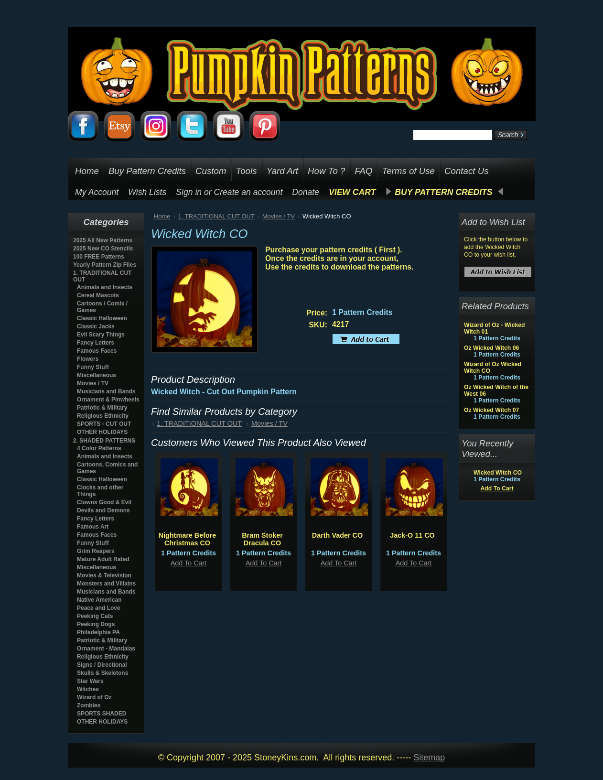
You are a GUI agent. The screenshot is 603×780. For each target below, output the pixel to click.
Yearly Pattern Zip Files (104, 264)
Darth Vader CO (337, 535)
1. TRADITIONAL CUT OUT (216, 216)
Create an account (248, 192)
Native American (99, 599)
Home (162, 216)
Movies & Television (104, 575)
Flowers (87, 359)
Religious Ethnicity (103, 415)
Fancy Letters (95, 342)
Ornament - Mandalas (106, 648)
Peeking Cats (95, 616)
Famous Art (92, 526)
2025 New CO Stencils (103, 248)
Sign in (189, 192)
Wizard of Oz (94, 697)
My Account (96, 192)
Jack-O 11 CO (412, 535)
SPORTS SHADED (101, 713)
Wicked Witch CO (498, 472)
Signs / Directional (102, 664)
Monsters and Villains (106, 583)
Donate (305, 192)
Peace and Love (98, 608)
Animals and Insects (104, 287)
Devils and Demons (103, 510)
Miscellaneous (96, 375)
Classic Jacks (96, 326)
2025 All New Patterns (102, 240)
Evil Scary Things (101, 334)
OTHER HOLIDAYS (102, 432)
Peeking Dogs (96, 624)
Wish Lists (147, 192)
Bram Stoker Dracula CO (262, 539)
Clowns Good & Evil (104, 502)
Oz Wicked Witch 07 (491, 410)
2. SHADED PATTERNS (104, 440)
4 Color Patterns (99, 448)
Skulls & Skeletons (102, 673)
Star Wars (90, 681)
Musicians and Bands (106, 391)
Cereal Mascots (98, 295)
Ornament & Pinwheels (108, 399)
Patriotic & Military (102, 407)
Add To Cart (189, 563)
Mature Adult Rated (103, 559)
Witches (88, 689)
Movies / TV (92, 383)
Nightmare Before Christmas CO (187, 539)
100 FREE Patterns (98, 256)
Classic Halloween (102, 318)
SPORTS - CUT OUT (104, 424)
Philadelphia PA (98, 632)
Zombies (88, 705)
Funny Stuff (93, 367)
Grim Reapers (96, 551)
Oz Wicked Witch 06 (491, 348)
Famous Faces (97, 350)
